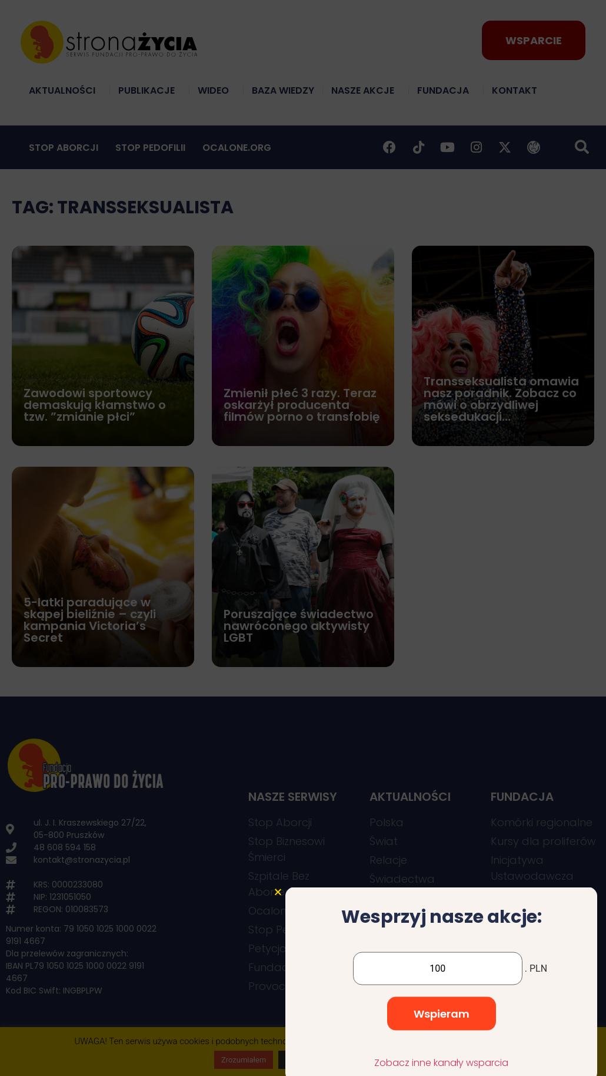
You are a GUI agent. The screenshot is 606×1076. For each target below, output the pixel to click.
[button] (278, 987)
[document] (303, 538)
